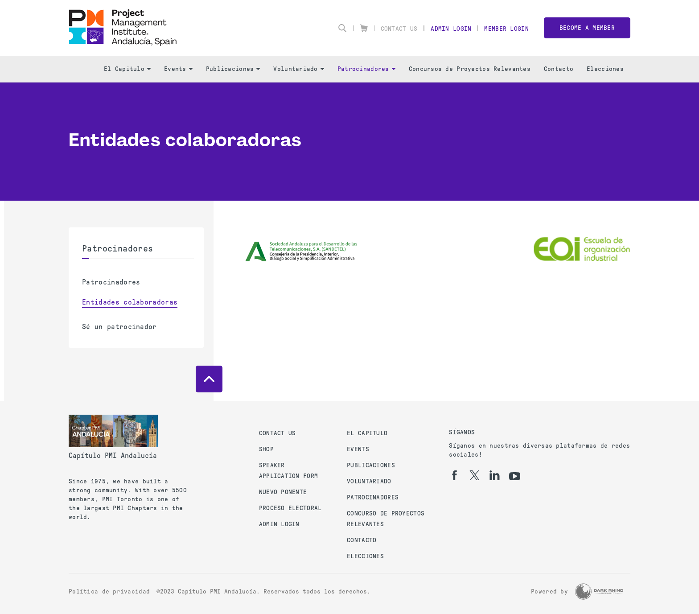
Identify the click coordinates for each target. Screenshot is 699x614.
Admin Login (451, 28)
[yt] (514, 476)
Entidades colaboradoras (129, 302)
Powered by (549, 591)
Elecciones (605, 69)
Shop (266, 449)
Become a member (587, 28)
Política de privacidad (109, 591)
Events (178, 69)
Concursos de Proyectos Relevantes (469, 69)
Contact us (277, 433)
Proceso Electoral (290, 508)
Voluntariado (298, 69)
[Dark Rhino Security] (599, 591)
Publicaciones (233, 69)
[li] (494, 475)
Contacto (558, 69)
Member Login (506, 28)
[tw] (474, 475)
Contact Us (399, 28)
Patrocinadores (366, 69)
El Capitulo (127, 69)
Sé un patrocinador (119, 326)
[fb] (454, 475)
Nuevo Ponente (283, 492)
